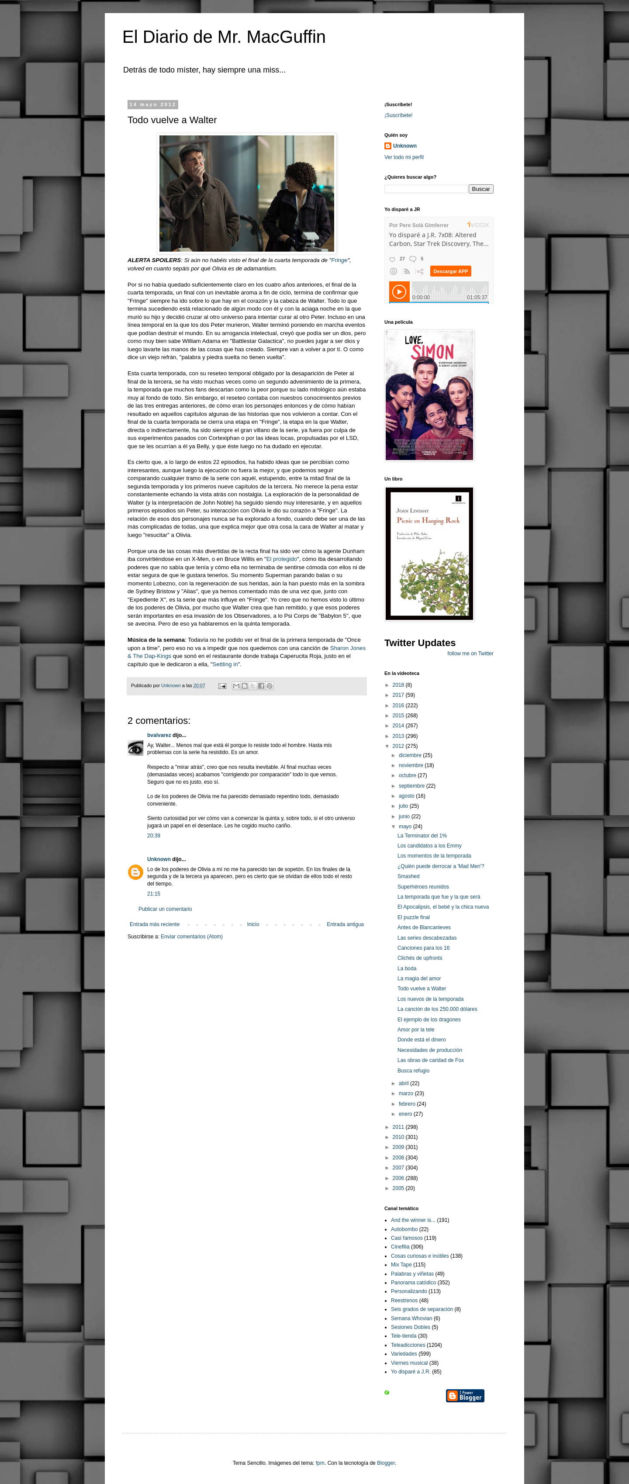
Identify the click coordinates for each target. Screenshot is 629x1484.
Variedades (404, 1354)
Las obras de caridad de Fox (430, 1060)
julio (404, 806)
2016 (399, 705)
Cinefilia (400, 1247)
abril (404, 1083)
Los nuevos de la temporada (430, 999)
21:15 (153, 894)
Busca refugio (413, 1071)
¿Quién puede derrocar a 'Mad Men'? (440, 866)
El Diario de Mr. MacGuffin (224, 36)
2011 (399, 1127)
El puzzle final (413, 917)
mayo (406, 826)
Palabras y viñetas (412, 1274)
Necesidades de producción (429, 1050)
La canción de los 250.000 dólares (437, 1009)
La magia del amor (419, 978)
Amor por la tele (416, 1030)
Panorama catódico (413, 1283)
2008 (399, 1158)
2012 (399, 746)
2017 (399, 695)
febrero (408, 1104)
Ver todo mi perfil (404, 157)
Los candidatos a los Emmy (429, 846)
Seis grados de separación (422, 1309)
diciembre (411, 755)
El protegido (281, 559)
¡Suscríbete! (398, 115)
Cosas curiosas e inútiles (420, 1256)
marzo (407, 1093)
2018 (399, 685)
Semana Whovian (411, 1318)
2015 (399, 716)
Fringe (339, 260)
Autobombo (404, 1229)
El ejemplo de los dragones (429, 1020)
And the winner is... (413, 1220)
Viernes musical (409, 1363)
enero (406, 1114)
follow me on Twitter (470, 653)
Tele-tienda (404, 1336)
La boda (406, 968)
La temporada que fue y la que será (438, 897)
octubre (408, 775)
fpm (320, 1463)
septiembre (412, 786)
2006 (399, 1178)
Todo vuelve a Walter (421, 989)
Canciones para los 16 (423, 948)
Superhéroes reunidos (423, 887)
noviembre (412, 765)
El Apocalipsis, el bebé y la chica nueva (443, 907)
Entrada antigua (345, 924)
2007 (399, 1168)
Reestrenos (404, 1300)
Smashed (408, 876)
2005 (399, 1188)
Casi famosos (407, 1238)
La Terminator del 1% (422, 836)
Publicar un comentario (165, 909)
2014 (399, 726)
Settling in (225, 664)
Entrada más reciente (155, 924)
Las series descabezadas (426, 938)
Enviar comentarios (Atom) (192, 937)
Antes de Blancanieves (424, 927)
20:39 (153, 836)
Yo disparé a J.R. (411, 1372)
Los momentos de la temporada (434, 856)
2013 (399, 736)
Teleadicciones (408, 1345)
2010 (399, 1137)
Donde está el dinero (421, 1040)
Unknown (159, 859)
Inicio (253, 924)
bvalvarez (159, 735)
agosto (407, 796)
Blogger (386, 1463)
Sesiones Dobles (410, 1327)
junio (405, 816)
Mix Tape (401, 1265)
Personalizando (409, 1291)
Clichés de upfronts (419, 958)
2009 (399, 1147)
